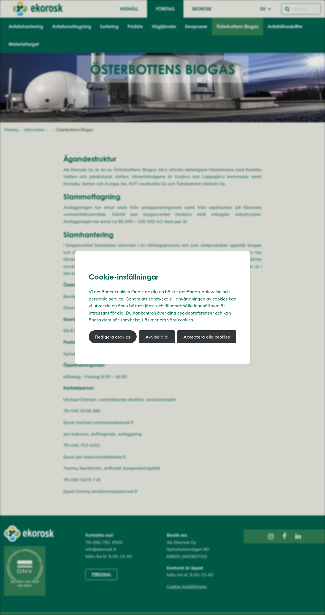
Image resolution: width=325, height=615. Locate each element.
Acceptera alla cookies (206, 337)
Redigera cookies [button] (112, 337)
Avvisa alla (157, 337)
